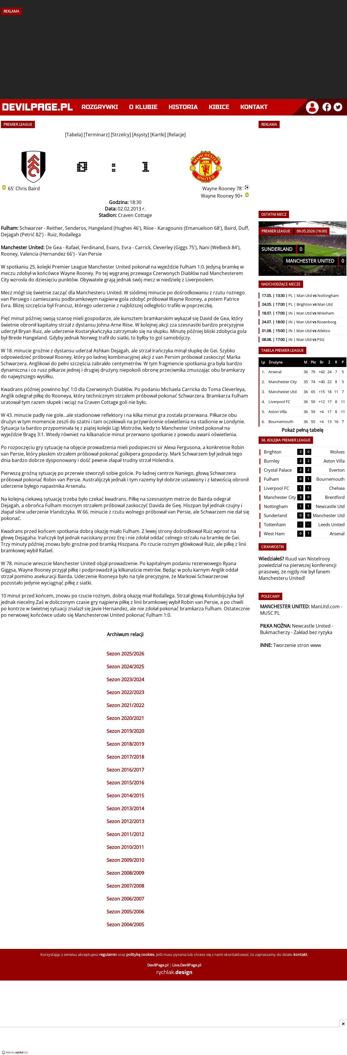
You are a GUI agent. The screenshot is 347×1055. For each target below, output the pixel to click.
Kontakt (254, 107)
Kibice (219, 107)
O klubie (143, 107)
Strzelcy (120, 134)
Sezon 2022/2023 (125, 692)
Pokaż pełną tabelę (302, 430)
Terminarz (96, 134)
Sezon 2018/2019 (125, 744)
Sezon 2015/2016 (125, 782)
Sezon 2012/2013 (125, 821)
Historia (183, 107)
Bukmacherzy (275, 632)
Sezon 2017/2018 (125, 757)
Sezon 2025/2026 (125, 653)
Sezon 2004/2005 (125, 924)
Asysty (141, 134)
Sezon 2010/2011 (125, 847)
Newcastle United (311, 626)
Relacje (176, 134)
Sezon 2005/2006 (125, 911)
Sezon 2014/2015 (125, 795)
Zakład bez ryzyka (313, 632)
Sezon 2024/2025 (125, 666)
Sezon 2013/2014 (125, 808)
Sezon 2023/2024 (125, 679)
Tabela (73, 134)
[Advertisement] (174, 54)
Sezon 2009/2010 (125, 860)
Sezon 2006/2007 (125, 899)
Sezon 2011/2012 (125, 834)
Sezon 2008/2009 (125, 873)
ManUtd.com (325, 606)
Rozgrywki (100, 107)
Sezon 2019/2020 (125, 731)
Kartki (158, 134)
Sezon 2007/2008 (125, 886)
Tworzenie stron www (297, 645)
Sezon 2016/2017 (125, 770)
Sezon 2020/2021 (125, 718)
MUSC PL (270, 613)
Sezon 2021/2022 (125, 705)
